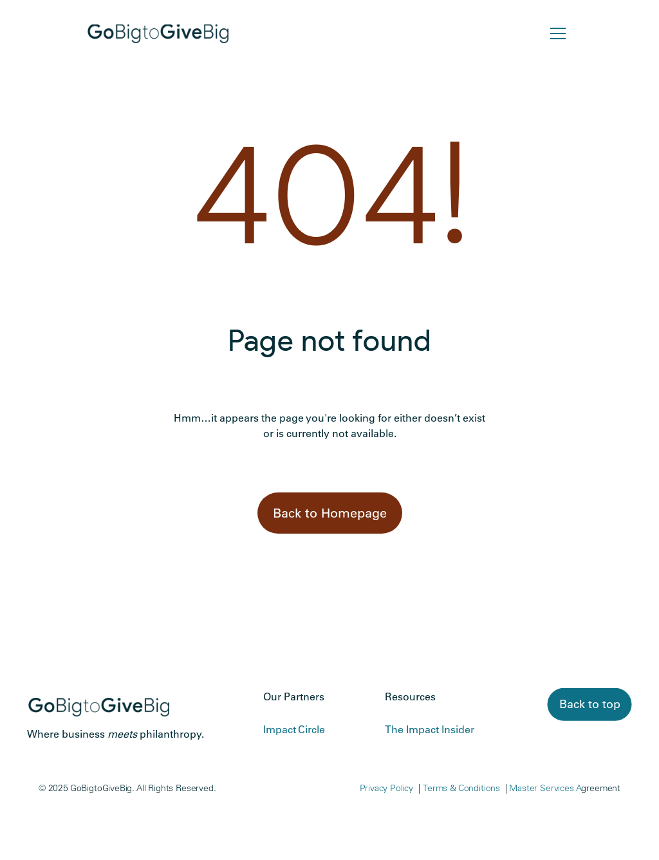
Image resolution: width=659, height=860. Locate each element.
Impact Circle (294, 729)
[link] (590, 704)
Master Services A (545, 788)
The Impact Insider (429, 729)
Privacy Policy (387, 788)
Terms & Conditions (461, 788)
